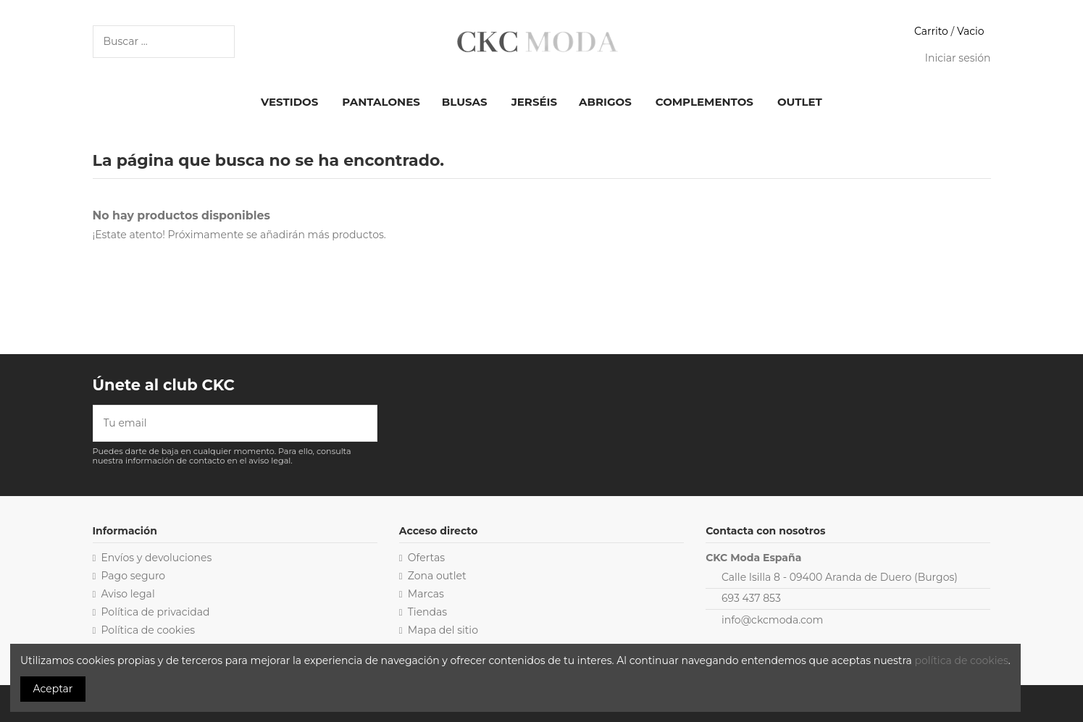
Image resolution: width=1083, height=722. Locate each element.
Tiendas (427, 611)
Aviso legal (128, 593)
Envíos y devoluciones (156, 557)
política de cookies (961, 660)
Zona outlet (437, 575)
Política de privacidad (155, 611)
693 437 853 (751, 598)
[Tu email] (224, 423)
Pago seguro (133, 575)
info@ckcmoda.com (772, 619)
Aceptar (53, 688)
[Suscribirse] (366, 423)
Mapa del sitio (443, 630)
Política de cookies (148, 630)
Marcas (426, 593)
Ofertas (426, 557)
